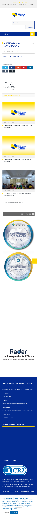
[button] (25, 220)
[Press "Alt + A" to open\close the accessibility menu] (34, 261)
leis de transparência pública (11, 492)
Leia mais (18, 507)
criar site (14, 485)
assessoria (16, 487)
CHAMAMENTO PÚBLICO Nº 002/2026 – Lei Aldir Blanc (19, 4)
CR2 (6, 57)
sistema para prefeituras (26, 485)
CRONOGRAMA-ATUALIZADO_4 (12, 63)
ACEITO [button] (14, 512)
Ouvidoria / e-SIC (7, 423)
